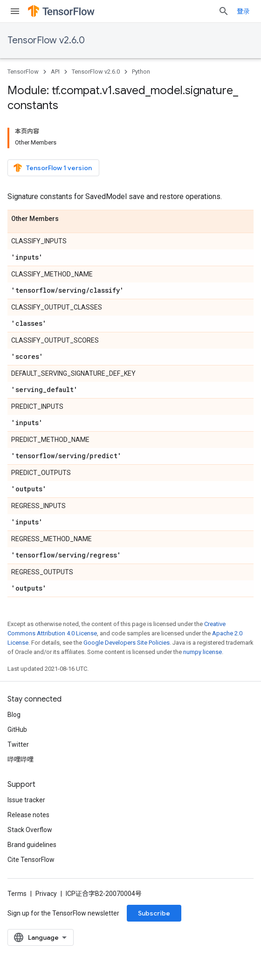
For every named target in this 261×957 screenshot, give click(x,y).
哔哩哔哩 (20, 759)
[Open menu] (15, 11)
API (55, 71)
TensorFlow (23, 71)
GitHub (17, 729)
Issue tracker (26, 800)
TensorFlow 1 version (52, 167)
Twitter (18, 744)
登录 (243, 11)
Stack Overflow (29, 829)
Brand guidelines (31, 844)
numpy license (202, 651)
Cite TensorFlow (31, 859)
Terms (17, 893)
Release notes (28, 815)
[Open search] (223, 11)
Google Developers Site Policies (126, 642)
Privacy (46, 893)
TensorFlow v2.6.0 (46, 40)
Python (141, 71)
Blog (14, 714)
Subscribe (154, 913)
